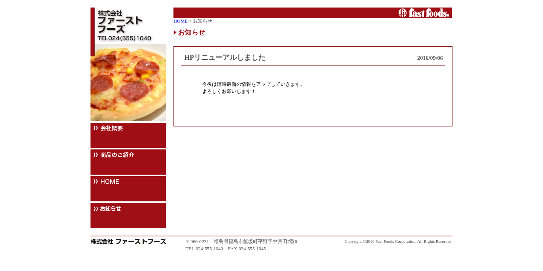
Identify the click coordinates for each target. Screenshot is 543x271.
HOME (128, 188)
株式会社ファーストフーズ (128, 26)
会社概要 (128, 135)
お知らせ (128, 215)
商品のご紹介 (128, 162)
